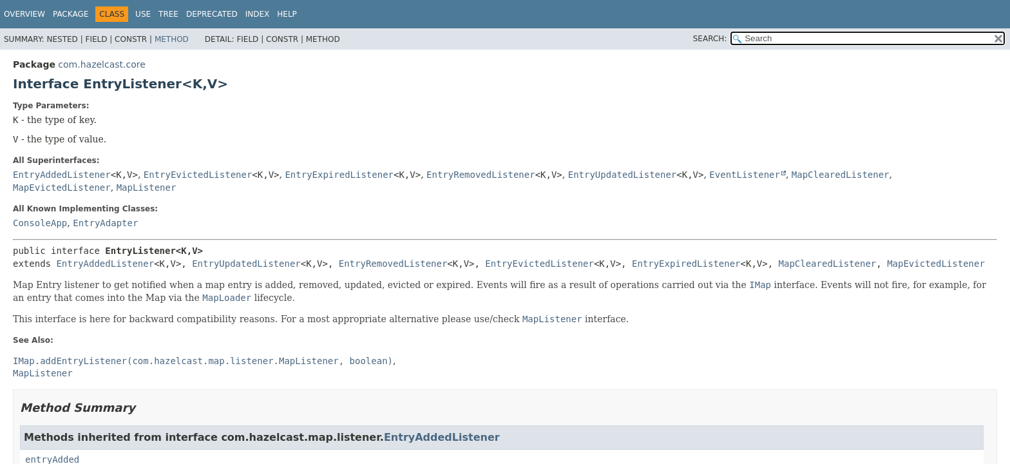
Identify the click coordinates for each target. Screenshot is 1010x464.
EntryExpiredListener (339, 174)
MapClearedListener (841, 174)
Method (172, 39)
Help (287, 14)
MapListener (146, 187)
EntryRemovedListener (480, 174)
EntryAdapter (105, 223)
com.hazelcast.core (102, 64)
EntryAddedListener (62, 174)
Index (257, 14)
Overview (24, 14)
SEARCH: (710, 38)
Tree (168, 14)
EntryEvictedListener (198, 174)
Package (70, 14)
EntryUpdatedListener (622, 174)
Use (143, 14)
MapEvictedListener (62, 187)
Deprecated (212, 14)
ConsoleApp (40, 223)
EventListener (744, 174)
